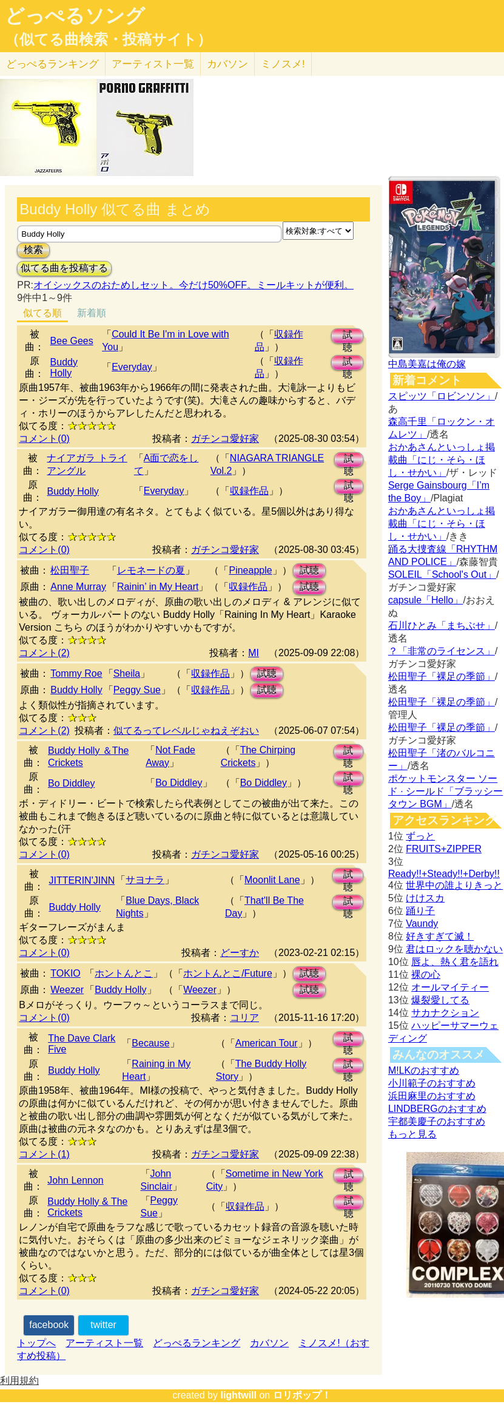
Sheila (126, 673)
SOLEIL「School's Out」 (442, 574)
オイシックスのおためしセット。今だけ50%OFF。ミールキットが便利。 (193, 285)
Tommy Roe (76, 673)
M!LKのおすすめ (423, 1070)
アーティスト (153, 64)
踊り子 (420, 911)
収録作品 (249, 491)
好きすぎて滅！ (440, 936)
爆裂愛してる (440, 1000)
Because (150, 1043)
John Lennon (75, 1180)
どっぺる (52, 64)
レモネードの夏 (151, 570)
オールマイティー (450, 987)
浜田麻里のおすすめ (431, 1096)
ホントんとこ (124, 973)
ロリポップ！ (302, 1395)
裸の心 (425, 974)
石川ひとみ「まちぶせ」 (441, 625)
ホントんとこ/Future (227, 973)
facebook (49, 1325)
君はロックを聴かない (454, 949)
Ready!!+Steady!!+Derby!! (444, 874)
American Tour (266, 1043)
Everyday (132, 367)
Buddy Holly (64, 367)
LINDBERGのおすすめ (437, 1108)
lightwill (238, 1395)
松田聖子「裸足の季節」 (441, 676)
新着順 (91, 313)
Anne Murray (78, 586)
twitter (103, 1325)
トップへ (36, 1343)
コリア (244, 1017)
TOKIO (65, 973)
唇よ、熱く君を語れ (455, 962)
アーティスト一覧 (104, 1343)
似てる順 (42, 313)
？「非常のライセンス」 (441, 651)
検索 (33, 250)
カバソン (227, 64)
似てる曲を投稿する (64, 268)
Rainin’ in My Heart (158, 586)
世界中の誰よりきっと (454, 885)
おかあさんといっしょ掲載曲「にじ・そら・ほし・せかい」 (441, 460)
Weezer (67, 990)
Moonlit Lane (272, 880)
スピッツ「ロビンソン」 (441, 396)
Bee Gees (71, 341)
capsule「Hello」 (425, 600)
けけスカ (425, 898)
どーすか (239, 952)
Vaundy (422, 923)
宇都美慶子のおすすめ (436, 1121)
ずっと (420, 836)
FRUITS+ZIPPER (444, 849)
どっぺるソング (75, 16)
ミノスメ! (283, 64)
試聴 (347, 337)
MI (253, 653)
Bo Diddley (71, 783)
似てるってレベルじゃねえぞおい (186, 730)
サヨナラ (145, 880)
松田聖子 (69, 570)
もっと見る (412, 1134)
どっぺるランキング (196, 1343)
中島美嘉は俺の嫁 (427, 364)
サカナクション (445, 1013)
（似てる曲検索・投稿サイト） (108, 39)
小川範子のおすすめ (431, 1083)
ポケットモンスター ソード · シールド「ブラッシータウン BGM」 (445, 791)
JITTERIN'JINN (82, 880)
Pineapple (250, 570)
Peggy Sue (137, 690)
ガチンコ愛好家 (225, 438)
